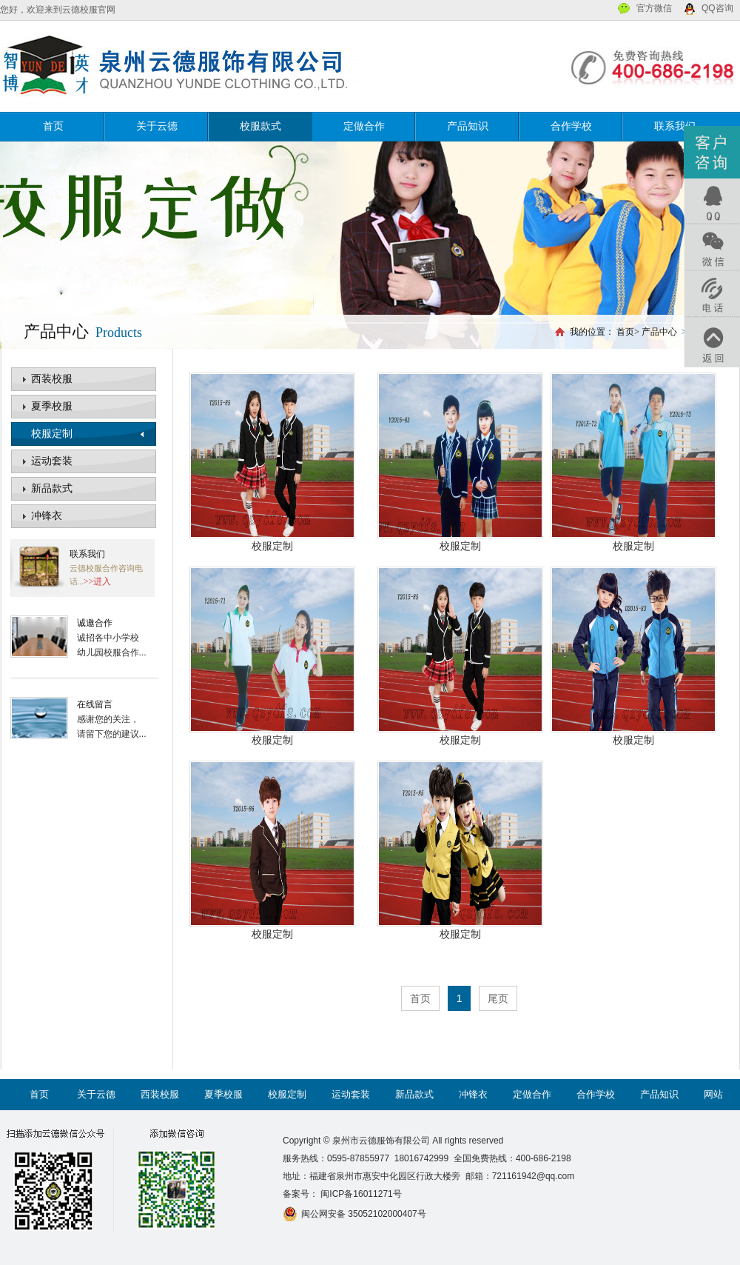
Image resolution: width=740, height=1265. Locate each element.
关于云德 (157, 126)
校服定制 (52, 433)
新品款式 (52, 488)
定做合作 (364, 126)
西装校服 (52, 378)
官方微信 (654, 8)
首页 (53, 126)
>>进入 (98, 581)
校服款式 (260, 126)
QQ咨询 (717, 8)
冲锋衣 (46, 515)
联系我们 (675, 126)
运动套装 (52, 461)
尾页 (498, 998)
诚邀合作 (94, 623)
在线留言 (94, 704)
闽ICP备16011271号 (360, 1194)
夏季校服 (52, 406)
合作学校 (571, 126)
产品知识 (467, 126)
